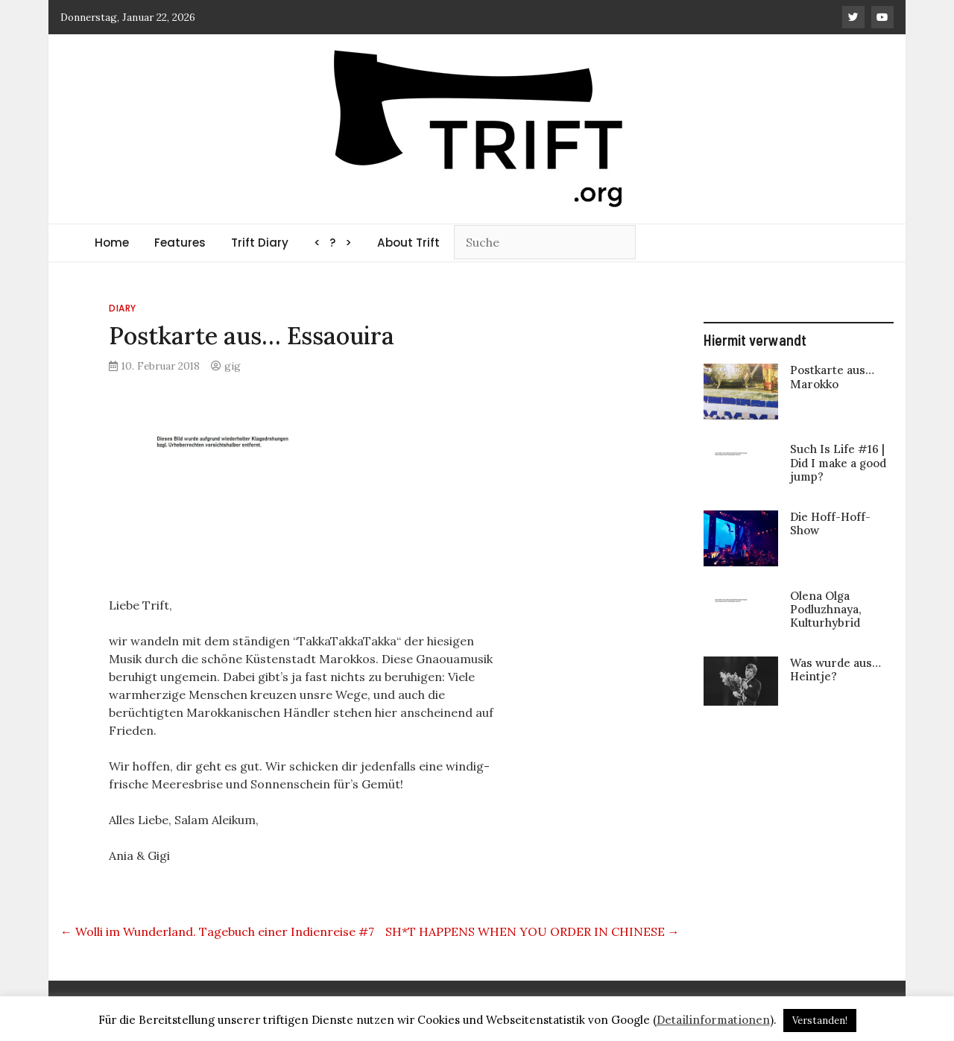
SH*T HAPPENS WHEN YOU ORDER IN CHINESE (532, 931)
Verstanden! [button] (819, 1020)
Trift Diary (259, 242)
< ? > (333, 242)
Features (180, 242)
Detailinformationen (713, 1020)
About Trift (408, 242)
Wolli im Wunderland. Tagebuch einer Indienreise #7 (217, 931)
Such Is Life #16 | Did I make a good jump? (838, 462)
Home (112, 242)
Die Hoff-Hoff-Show (830, 523)
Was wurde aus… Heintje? (835, 669)
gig (232, 366)
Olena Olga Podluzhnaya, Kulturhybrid (826, 609)
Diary (122, 308)
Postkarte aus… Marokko (832, 376)
